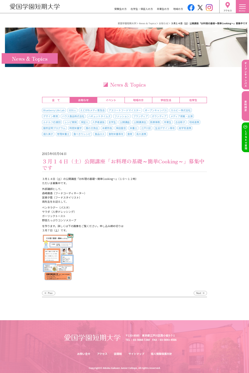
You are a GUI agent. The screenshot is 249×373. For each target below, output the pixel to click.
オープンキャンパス (156, 110)
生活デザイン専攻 (165, 128)
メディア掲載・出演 (182, 116)
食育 (129, 134)
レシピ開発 (70, 122)
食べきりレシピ (82, 134)
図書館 (118, 354)
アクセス (102, 354)
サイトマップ (136, 354)
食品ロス (100, 134)
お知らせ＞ (165, 23)
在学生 (193, 100)
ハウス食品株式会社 (73, 116)
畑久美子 (48, 134)
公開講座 (125, 122)
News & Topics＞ (148, 23)
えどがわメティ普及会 (92, 110)
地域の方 (178, 9)
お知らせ (83, 100)
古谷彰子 (180, 122)
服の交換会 (92, 128)
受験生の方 (120, 9)
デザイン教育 (50, 116)
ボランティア (159, 116)
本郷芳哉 (107, 128)
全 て (56, 100)
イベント (111, 100)
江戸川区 (146, 128)
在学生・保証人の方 (142, 9)
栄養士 (133, 128)
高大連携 (141, 134)
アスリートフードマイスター (125, 110)
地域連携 (194, 122)
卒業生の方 (163, 9)
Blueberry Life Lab (54, 110)
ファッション (121, 116)
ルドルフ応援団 (52, 122)
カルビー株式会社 (181, 110)
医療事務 (155, 122)
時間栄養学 (75, 128)
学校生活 (166, 100)
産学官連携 (185, 128)
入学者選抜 (98, 122)
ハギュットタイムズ (99, 116)
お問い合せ (83, 354)
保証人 (84, 122)
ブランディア (140, 116)
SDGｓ (72, 110)
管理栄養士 (63, 134)
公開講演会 (140, 122)
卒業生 (167, 122)
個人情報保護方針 (161, 354)
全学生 (112, 122)
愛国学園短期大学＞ (128, 23)
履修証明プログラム (54, 128)
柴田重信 (121, 128)
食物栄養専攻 (116, 134)
